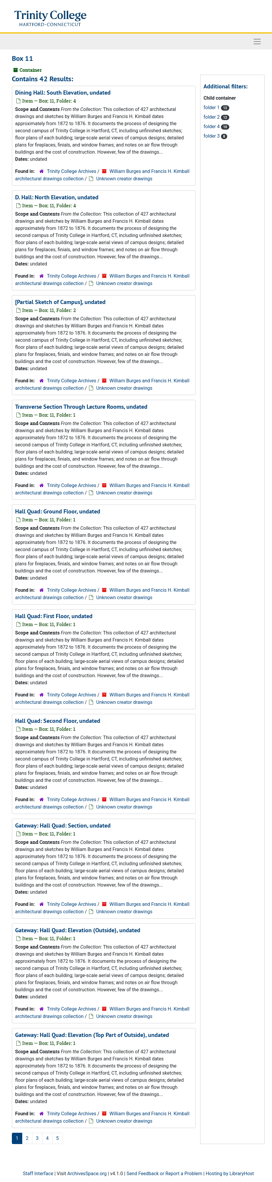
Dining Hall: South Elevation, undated (63, 92)
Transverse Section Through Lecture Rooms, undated (81, 407)
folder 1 (212, 107)
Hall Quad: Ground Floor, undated (57, 511)
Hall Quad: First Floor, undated (54, 616)
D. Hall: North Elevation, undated (56, 197)
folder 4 (212, 126)
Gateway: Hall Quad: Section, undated (63, 825)
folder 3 (212, 136)
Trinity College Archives (71, 171)
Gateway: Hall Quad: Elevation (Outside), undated (77, 930)
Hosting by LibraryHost (230, 1173)
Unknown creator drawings (124, 179)
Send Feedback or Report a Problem (164, 1173)
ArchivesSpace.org (87, 1173)
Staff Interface (38, 1173)
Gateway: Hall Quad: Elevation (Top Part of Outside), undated (92, 1035)
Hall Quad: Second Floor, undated (57, 721)
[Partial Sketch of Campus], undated (60, 302)
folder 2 (212, 117)
